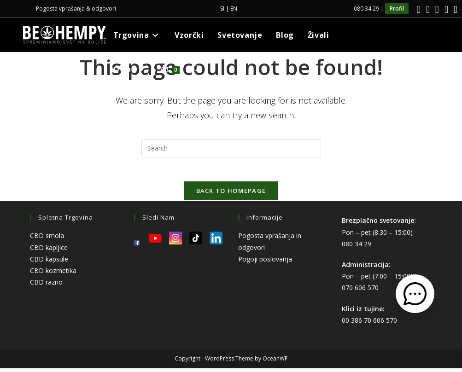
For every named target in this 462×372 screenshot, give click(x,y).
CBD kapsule (49, 262)
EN (233, 8)
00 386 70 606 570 (369, 324)
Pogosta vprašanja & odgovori (76, 8)
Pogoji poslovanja (265, 262)
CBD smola (47, 239)
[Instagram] (428, 9)
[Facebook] (418, 9)
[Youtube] (446, 9)
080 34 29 (356, 247)
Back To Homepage (231, 195)
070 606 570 (360, 291)
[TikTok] (454, 9)
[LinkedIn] (437, 9)
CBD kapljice (49, 251)
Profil (397, 8)
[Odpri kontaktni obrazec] (415, 293)
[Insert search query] (231, 148)
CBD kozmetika (53, 274)
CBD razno (46, 286)
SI (222, 8)
